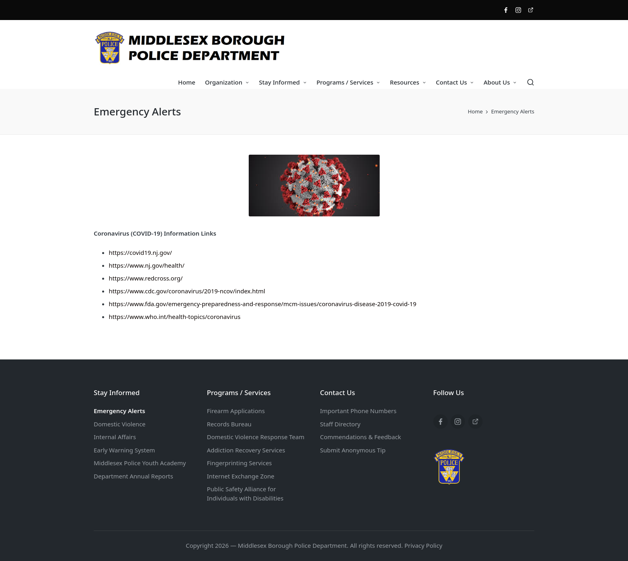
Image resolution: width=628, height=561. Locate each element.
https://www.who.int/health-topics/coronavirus (175, 317)
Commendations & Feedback (360, 437)
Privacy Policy (424, 545)
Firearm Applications (236, 411)
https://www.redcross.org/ (146, 278)
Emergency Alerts (119, 411)
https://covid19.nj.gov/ (140, 252)
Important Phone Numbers (358, 411)
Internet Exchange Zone (241, 476)
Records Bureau (229, 424)
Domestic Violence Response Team (255, 437)
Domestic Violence (119, 424)
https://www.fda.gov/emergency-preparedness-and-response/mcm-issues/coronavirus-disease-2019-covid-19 (263, 304)
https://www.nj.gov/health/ (147, 265)
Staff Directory (340, 424)
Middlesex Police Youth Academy (140, 463)
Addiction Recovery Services (246, 450)
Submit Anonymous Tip (353, 450)
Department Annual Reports (133, 476)
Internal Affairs (115, 437)
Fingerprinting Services (239, 463)
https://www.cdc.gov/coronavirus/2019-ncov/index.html (187, 291)
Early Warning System (124, 450)
